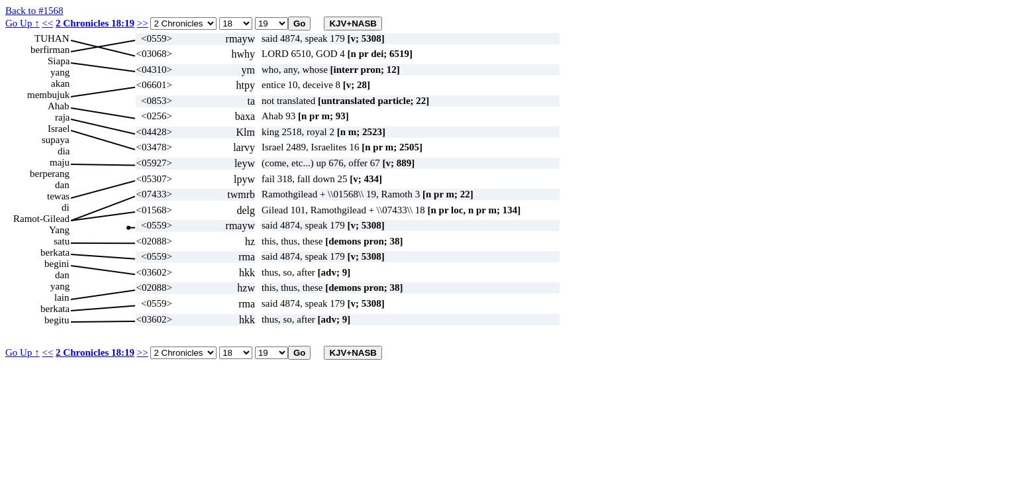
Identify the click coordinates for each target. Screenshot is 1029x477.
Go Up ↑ (22, 23)
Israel (59, 128)
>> (142, 23)
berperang (50, 173)
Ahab (59, 106)
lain (62, 297)
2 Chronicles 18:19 (95, 23)
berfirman (50, 49)
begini (57, 263)
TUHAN (52, 38)
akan (60, 83)
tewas (58, 196)
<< (47, 23)
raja (62, 117)
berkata (55, 252)
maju (60, 162)
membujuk (48, 94)
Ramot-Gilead (41, 218)
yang (60, 72)
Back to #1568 (34, 10)
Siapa (59, 61)
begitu (57, 320)
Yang (59, 230)
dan (62, 185)
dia (64, 151)
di (66, 207)
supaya (56, 139)
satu (62, 241)
